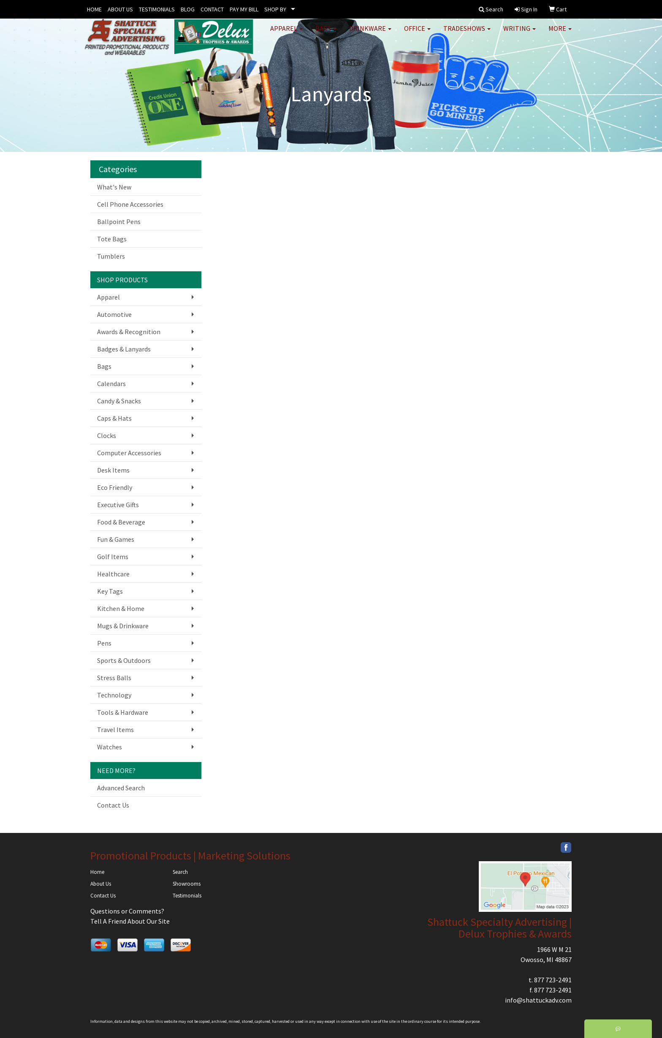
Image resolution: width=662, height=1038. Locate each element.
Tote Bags (112, 239)
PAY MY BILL (244, 9)
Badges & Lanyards (124, 349)
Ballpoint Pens (119, 221)
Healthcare (113, 574)
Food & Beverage (121, 522)
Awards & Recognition (128, 331)
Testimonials (187, 895)
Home (97, 872)
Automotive (114, 314)
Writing (519, 34)
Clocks (106, 435)
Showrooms (187, 883)
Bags (325, 34)
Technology (114, 695)
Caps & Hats (114, 418)
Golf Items (112, 556)
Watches (109, 747)
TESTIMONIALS (157, 9)
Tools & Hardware (122, 712)
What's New (114, 187)
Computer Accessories (129, 453)
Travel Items (115, 729)
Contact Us (113, 805)
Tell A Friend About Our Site (130, 921)
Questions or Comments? (127, 911)
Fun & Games (115, 539)
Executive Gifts (118, 504)
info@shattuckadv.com (538, 1000)
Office (417, 34)
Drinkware (370, 34)
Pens (104, 643)
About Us (100, 883)
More (560, 34)
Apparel (286, 34)
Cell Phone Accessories (130, 204)
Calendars (111, 383)
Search (180, 872)
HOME (94, 9)
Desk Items (113, 470)
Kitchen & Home (120, 608)
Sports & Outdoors (124, 660)
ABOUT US (120, 9)
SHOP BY (275, 9)
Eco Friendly (114, 487)
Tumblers (111, 256)
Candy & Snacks (119, 401)
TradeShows (467, 34)
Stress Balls (114, 677)
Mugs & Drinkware (123, 626)
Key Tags (110, 591)
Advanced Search (121, 788)
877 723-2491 (553, 980)
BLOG (188, 9)
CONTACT (212, 9)
